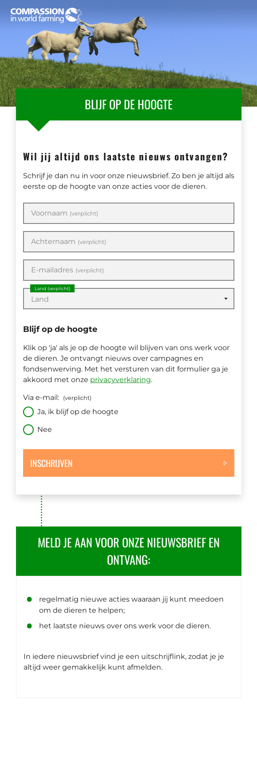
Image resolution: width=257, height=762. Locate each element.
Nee (44, 429)
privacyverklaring (120, 379)
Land (52, 288)
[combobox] (128, 298)
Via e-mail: (57, 397)
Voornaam (64, 213)
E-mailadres (67, 270)
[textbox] (128, 299)
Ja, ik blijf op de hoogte (78, 411)
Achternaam (68, 241)
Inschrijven (51, 463)
